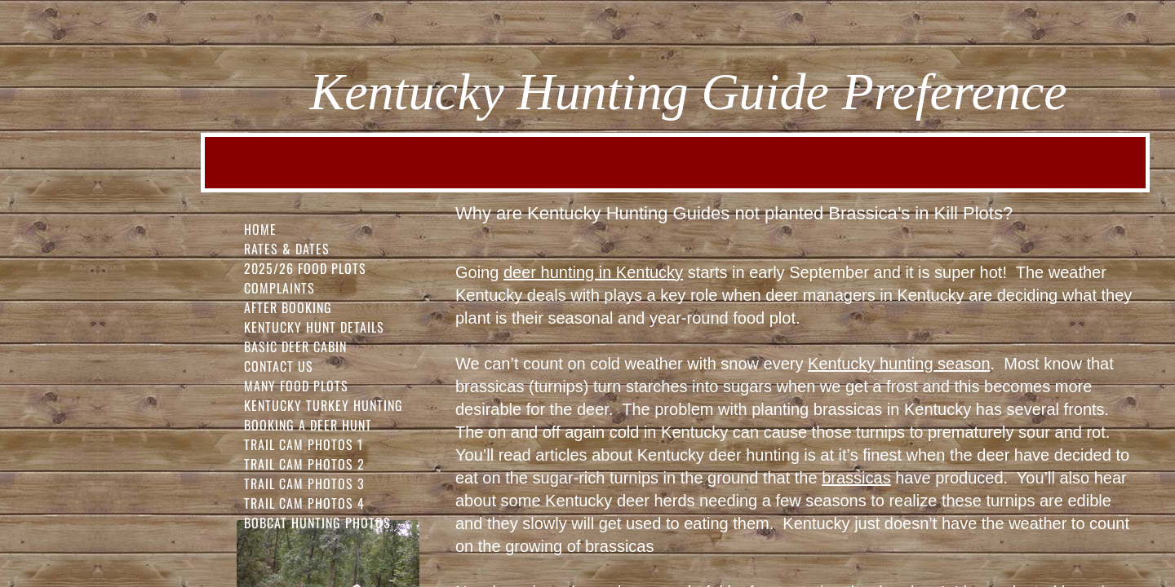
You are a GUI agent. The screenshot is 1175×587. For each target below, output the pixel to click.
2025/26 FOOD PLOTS (305, 268)
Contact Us (278, 366)
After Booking (288, 307)
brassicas (856, 478)
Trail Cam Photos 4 (304, 503)
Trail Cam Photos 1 (303, 444)
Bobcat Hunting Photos (317, 522)
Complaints (279, 288)
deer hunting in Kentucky (593, 272)
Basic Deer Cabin (295, 346)
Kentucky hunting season (899, 364)
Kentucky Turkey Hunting (323, 405)
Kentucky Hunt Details (314, 327)
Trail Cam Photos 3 (304, 483)
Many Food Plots (296, 385)
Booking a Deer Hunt (308, 425)
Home (260, 229)
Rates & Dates (287, 248)
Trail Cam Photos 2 (304, 464)
